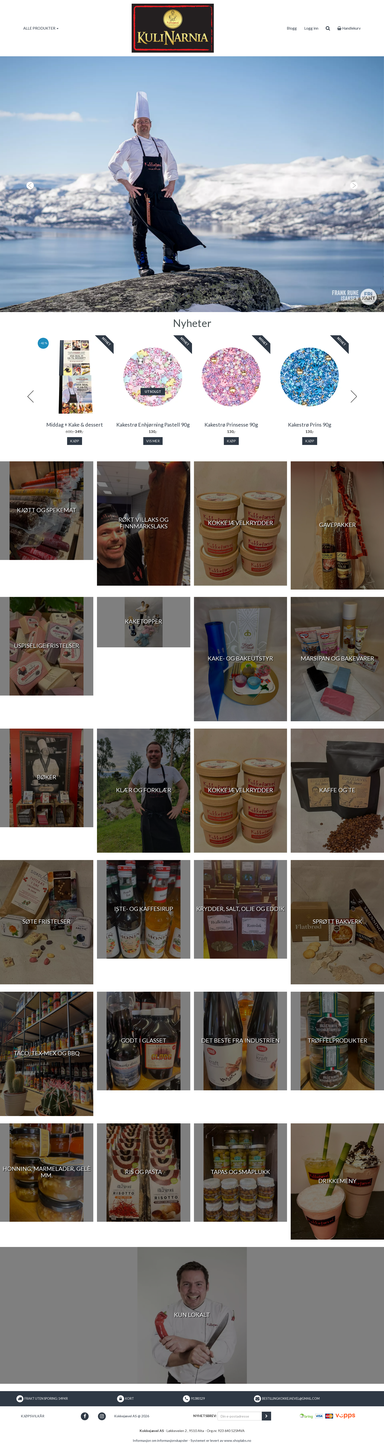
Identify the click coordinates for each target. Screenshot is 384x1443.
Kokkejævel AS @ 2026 (131, 1416)
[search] (328, 28)
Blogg (292, 28)
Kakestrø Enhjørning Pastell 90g (153, 424)
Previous (30, 396)
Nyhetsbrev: (205, 1416)
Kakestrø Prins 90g (309, 424)
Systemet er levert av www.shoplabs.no (221, 1440)
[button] (29, 184)
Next (353, 396)
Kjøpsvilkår (32, 1416)
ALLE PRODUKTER (41, 28)
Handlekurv (349, 28)
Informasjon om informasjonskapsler (160, 1440)
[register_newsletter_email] (266, 1416)
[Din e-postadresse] (239, 1416)
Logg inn (311, 28)
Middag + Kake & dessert (74, 424)
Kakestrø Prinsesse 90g (231, 424)
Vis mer (153, 441)
